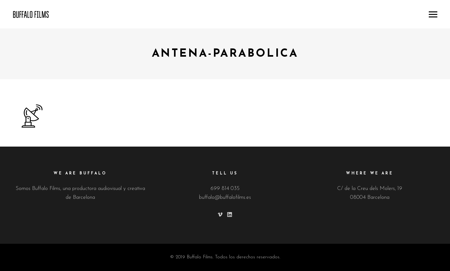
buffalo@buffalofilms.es (225, 197)
